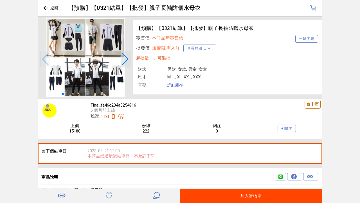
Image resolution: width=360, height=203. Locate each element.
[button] (45, 59)
